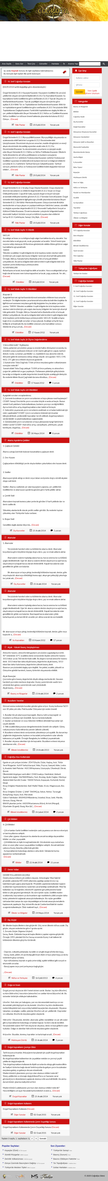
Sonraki (43, 1138)
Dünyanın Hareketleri (81, 137)
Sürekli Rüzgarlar (12, 1155)
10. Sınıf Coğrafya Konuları (19, 81)
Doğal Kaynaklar (19, 1096)
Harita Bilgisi (78, 157)
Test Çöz (31, 64)
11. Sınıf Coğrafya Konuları (19, 132)
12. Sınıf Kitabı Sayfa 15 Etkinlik (21, 230)
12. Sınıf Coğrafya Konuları (19, 182)
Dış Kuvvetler (19, 530)
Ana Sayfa (6, 64)
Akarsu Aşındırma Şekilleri (18, 440)
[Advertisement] (54, 41)
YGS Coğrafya (78, 256)
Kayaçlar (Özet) (11, 1150)
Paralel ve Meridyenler (81, 192)
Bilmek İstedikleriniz (19, 750)
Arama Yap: (73, 64)
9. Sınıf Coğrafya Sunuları (82, 286)
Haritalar (55, 64)
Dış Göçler (12, 920)
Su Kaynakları (18, 640)
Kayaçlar (76, 172)
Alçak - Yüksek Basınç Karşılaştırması (23, 647)
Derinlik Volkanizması (14, 1159)
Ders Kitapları (78, 235)
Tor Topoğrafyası (60, 1163)
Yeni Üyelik (92, 90)
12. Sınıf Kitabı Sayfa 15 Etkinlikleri (22, 289)
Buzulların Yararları (16, 700)
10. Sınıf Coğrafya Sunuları (83, 291)
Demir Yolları (13, 869)
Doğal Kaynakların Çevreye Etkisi (22, 1047)
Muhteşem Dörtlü (19, 1040)
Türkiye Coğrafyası (80, 213)
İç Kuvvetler (77, 162)
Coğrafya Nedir (79, 117)
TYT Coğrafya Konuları (81, 230)
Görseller (43, 64)
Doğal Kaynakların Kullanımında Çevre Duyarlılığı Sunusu (32, 1121)
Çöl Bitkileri (12, 819)
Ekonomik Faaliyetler (81, 147)
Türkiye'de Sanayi (61, 1150)
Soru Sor (19, 64)
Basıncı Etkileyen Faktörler (64, 1159)
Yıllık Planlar (20, 125)
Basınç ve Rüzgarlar (19, 693)
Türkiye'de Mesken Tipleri (16, 1167)
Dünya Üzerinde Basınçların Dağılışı (20, 1163)
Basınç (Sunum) (60, 1155)
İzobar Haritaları (60, 1167)
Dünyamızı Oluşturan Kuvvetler (85, 132)
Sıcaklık (76, 198)
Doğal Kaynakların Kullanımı (19, 1103)
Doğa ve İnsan (14, 985)
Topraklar (76, 208)
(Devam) (14, 119)
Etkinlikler (20, 282)
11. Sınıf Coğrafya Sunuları (83, 296)
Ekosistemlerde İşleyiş (81, 152)
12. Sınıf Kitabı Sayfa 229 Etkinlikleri (23, 390)
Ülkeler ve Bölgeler (19, 913)
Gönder (79, 91)
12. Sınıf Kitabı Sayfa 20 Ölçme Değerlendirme (27, 339)
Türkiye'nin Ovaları (80, 273)
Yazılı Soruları (78, 251)
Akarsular (12, 537)
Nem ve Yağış (78, 182)
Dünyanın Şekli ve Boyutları (83, 142)
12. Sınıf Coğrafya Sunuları (83, 301)
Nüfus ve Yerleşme (19, 978)
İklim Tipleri (77, 167)
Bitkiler (18, 862)
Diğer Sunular (20, 1115)
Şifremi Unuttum (92, 93)
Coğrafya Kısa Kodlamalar (19, 757)
